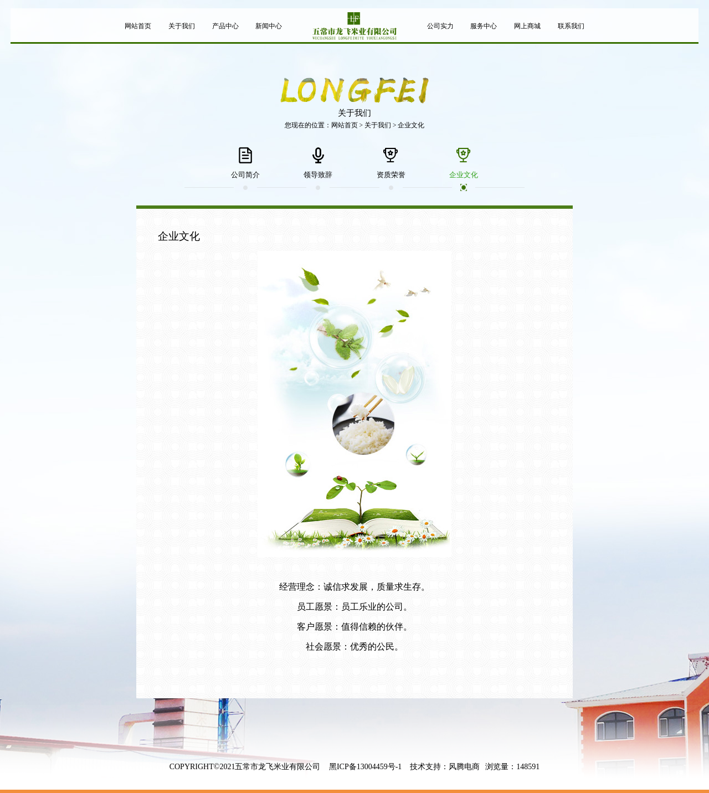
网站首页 (344, 125)
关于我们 (377, 125)
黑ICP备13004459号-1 (365, 767)
